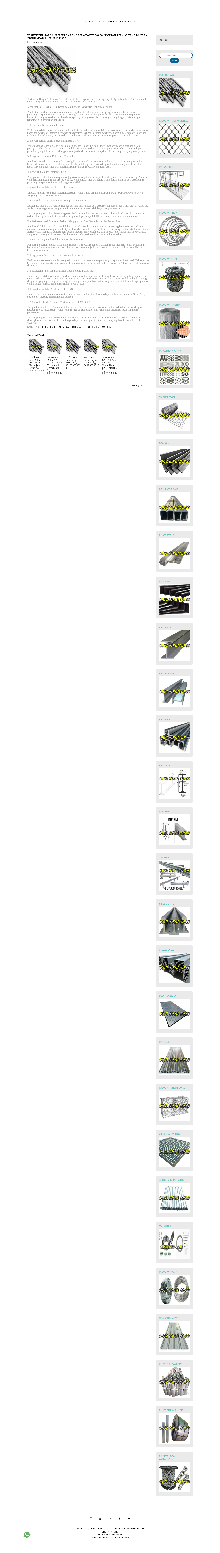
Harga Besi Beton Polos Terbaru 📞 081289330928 (91, 362)
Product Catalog (120, 21)
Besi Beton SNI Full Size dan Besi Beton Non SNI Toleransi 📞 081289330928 (109, 366)
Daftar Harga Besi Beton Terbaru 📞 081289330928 (73, 362)
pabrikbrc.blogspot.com (113, 1537)
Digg (106, 327)
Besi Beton (36, 42)
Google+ (78, 327)
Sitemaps (104, 1534)
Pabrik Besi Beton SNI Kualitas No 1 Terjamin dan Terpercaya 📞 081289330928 (54, 366)
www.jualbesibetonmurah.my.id (125, 1528)
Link (94, 1537)
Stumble (93, 327)
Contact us (93, 21)
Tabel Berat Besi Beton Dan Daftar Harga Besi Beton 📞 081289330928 (36, 365)
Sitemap (117, 1534)
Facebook (48, 327)
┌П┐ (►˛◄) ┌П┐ (110, 1532)
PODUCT (163, 40)
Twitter (64, 327)
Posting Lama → (140, 385)
